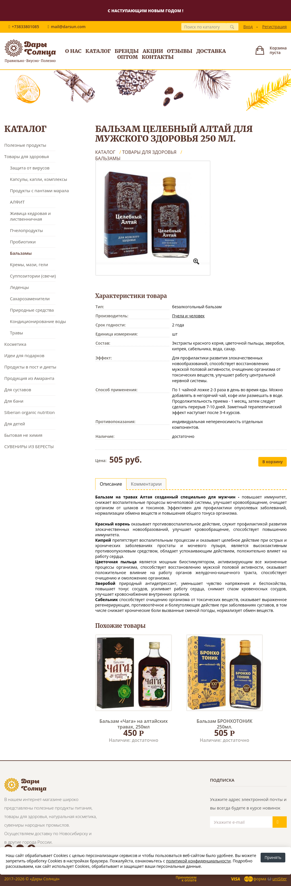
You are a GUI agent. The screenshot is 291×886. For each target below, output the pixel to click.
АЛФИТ (17, 202)
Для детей (14, 424)
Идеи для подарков (24, 355)
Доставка (211, 51)
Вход (248, 26)
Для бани (13, 401)
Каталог (98, 51)
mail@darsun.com (68, 26)
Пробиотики (23, 242)
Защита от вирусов (29, 168)
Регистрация (274, 26)
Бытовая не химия (23, 435)
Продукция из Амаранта (29, 378)
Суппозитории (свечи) (33, 276)
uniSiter (280, 878)
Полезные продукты (25, 145)
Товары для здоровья (26, 156)
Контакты (158, 57)
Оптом (127, 57)
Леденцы (19, 287)
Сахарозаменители (30, 298)
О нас (73, 51)
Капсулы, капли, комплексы (38, 179)
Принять (273, 857)
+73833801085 (25, 26)
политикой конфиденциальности (198, 861)
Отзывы (179, 51)
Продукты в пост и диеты (30, 367)
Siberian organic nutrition (29, 412)
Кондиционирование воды (38, 321)
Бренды (127, 51)
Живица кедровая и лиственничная (30, 216)
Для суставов (17, 389)
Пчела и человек (188, 315)
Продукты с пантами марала (39, 190)
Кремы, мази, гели (29, 264)
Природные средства (32, 310)
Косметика (15, 344)
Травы (16, 333)
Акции (153, 51)
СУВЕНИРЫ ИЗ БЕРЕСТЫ (29, 446)
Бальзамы (21, 253)
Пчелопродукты (26, 230)
